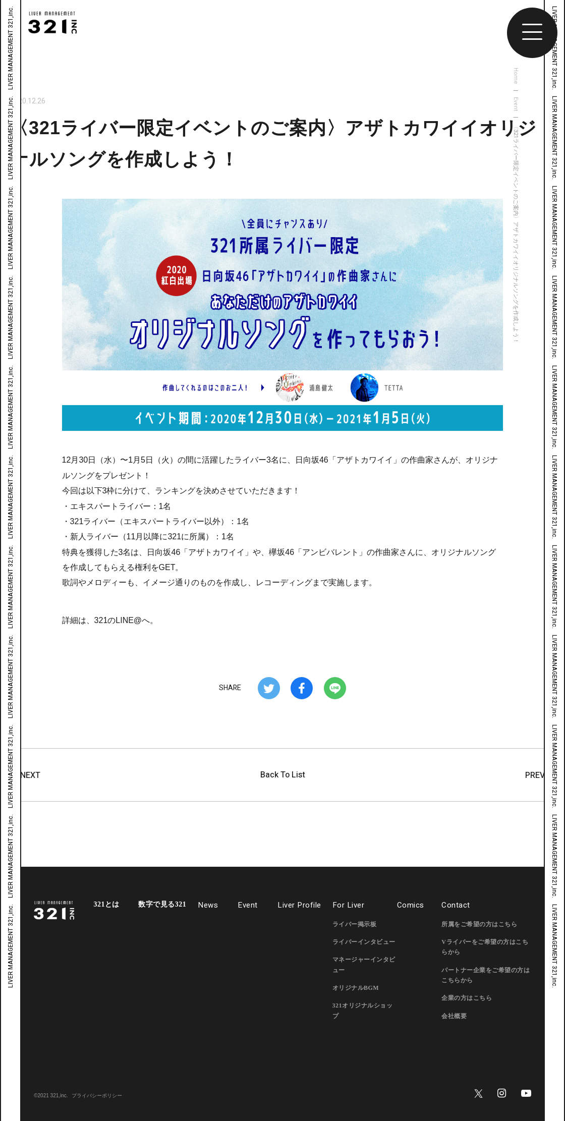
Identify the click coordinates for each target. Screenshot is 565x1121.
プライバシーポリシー (97, 1095)
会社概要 (454, 1016)
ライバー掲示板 (354, 924)
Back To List (282, 775)
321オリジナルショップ (362, 1010)
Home (516, 76)
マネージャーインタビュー (364, 964)
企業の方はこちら (466, 997)
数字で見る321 (162, 904)
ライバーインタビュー (364, 941)
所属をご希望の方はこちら (479, 924)
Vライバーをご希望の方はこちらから (484, 947)
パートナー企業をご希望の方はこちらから (485, 975)
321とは (106, 904)
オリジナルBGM (355, 987)
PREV (540, 775)
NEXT (25, 775)
